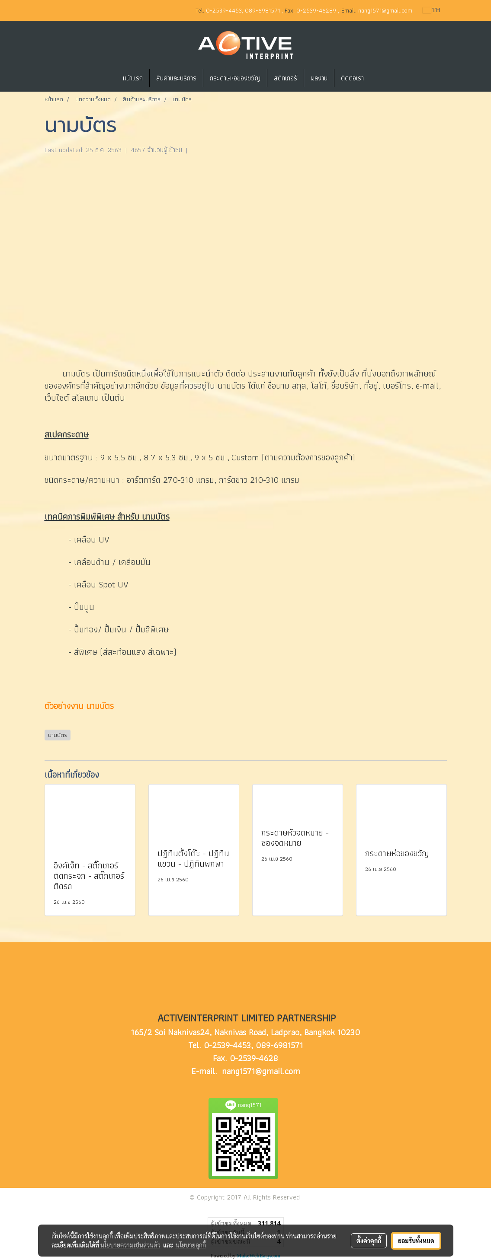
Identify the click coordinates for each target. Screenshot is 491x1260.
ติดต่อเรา (352, 78)
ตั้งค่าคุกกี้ (368, 1240)
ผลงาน (319, 78)
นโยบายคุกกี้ (191, 1245)
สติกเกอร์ (285, 78)
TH (431, 10)
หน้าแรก (133, 78)
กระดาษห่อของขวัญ (235, 78)
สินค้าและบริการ (176, 78)
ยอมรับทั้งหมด (416, 1240)
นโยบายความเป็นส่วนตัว (130, 1245)
